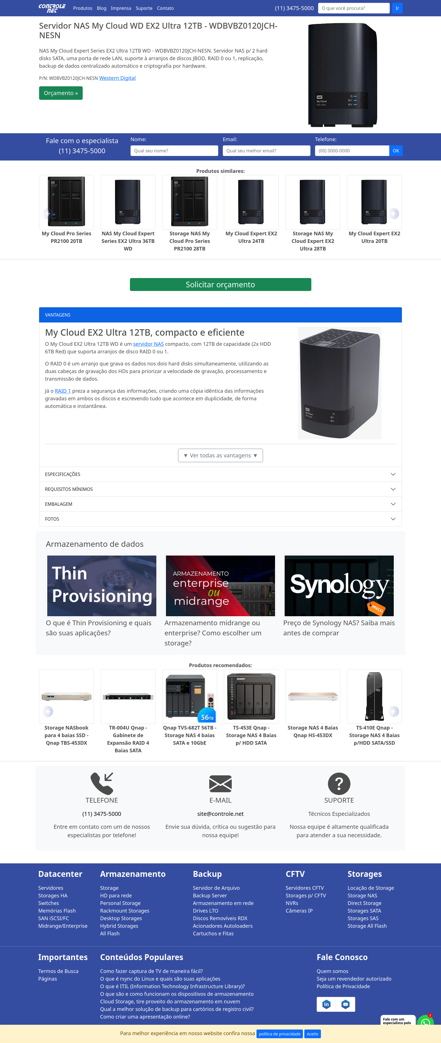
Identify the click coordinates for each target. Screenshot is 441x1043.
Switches (48, 903)
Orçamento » (61, 93)
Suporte (144, 8)
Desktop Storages (121, 918)
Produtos (83, 8)
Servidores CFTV (305, 887)
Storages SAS (363, 918)
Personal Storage (120, 903)
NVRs (292, 903)
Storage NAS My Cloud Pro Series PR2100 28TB (189, 241)
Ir (397, 8)
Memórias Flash (57, 910)
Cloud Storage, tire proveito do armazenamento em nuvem (170, 1001)
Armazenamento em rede (223, 903)
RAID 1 (63, 390)
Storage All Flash (367, 925)
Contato (165, 8)
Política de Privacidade (343, 986)
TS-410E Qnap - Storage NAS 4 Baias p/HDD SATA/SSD (374, 735)
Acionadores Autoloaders (223, 925)
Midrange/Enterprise (62, 925)
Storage (109, 887)
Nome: (138, 139)
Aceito (312, 1034)
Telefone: (326, 139)
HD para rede (116, 895)
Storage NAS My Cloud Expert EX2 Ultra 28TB (313, 241)
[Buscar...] (354, 8)
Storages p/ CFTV (306, 895)
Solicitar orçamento (220, 284)
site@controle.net (220, 814)
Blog (102, 8)
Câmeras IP (299, 910)
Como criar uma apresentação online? (145, 1016)
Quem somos (332, 971)
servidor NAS (148, 343)
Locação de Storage (371, 887)
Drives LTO (206, 910)
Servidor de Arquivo (216, 887)
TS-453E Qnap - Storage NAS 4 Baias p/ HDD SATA (251, 735)
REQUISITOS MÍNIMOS (69, 489)
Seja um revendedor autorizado (354, 978)
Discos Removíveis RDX (220, 918)
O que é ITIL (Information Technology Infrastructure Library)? (172, 986)
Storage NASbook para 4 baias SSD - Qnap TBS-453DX (66, 735)
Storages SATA (364, 910)
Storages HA (53, 895)
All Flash (110, 933)
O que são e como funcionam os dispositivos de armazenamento (177, 993)
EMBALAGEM (58, 504)
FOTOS (52, 519)
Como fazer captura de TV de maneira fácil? (151, 971)
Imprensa (121, 8)
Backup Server (210, 895)
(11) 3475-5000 (294, 8)
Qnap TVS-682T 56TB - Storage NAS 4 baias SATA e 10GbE (190, 735)
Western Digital (117, 77)
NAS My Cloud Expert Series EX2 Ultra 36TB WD (128, 241)
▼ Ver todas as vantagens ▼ (220, 455)
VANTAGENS (58, 315)
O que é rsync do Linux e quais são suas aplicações (160, 978)
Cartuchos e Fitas (213, 933)
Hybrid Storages (119, 925)
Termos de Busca (58, 971)
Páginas (47, 978)
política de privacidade (280, 1034)
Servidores (50, 887)
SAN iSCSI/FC (53, 918)
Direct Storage (365, 903)
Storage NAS (362, 895)
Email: (230, 139)
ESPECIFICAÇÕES (62, 474)
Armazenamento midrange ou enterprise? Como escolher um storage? (213, 632)
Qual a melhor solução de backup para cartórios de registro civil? (177, 1009)
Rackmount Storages (124, 910)
